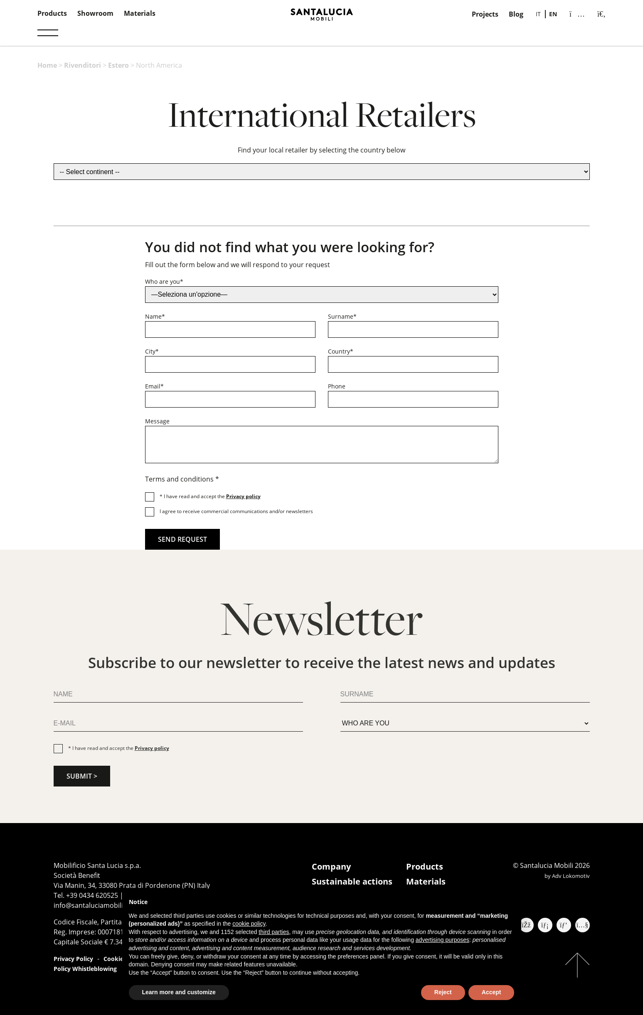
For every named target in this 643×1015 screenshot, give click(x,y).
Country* (340, 351)
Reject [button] (443, 992)
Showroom (95, 13)
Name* (155, 316)
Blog (516, 14)
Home (47, 65)
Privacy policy (243, 496)
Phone (336, 386)
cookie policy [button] (248, 923)
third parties (274, 932)
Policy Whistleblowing (85, 969)
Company (331, 866)
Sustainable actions (352, 881)
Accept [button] (491, 992)
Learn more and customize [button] (179, 992)
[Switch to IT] (538, 14)
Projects (485, 14)
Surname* (342, 316)
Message (157, 421)
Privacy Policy (73, 959)
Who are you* (164, 281)
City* (152, 351)
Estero (118, 65)
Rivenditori (82, 65)
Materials (139, 13)
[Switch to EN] (553, 14)
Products (52, 13)
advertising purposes (442, 939)
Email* (154, 386)
